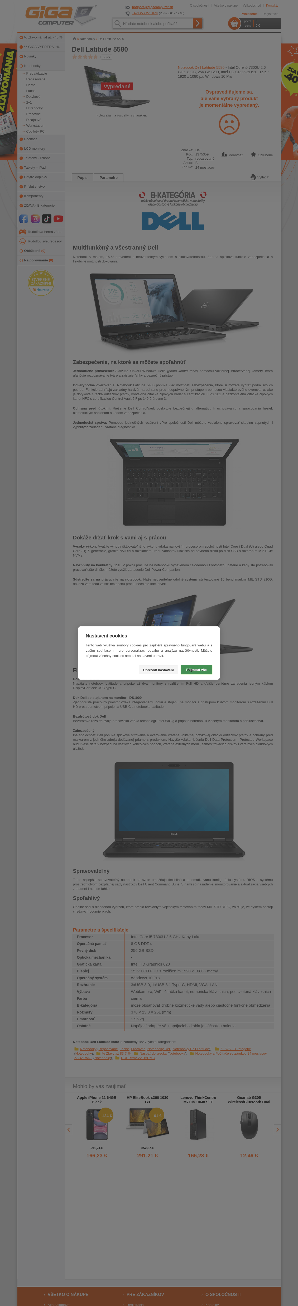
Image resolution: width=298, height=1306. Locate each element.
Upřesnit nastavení (158, 670)
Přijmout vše (196, 670)
